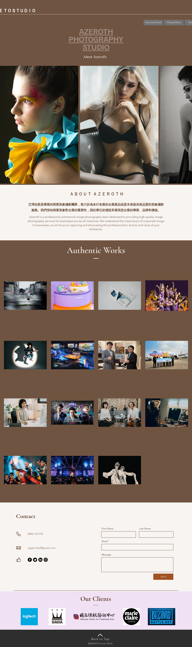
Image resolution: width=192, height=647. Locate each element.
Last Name (145, 528)
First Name (107, 528)
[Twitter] (35, 560)
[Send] (163, 577)
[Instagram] (46, 560)
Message (106, 554)
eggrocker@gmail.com (42, 547)
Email (104, 541)
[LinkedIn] (40, 560)
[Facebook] (30, 560)
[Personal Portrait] (153, 22)
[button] (174, 22)
